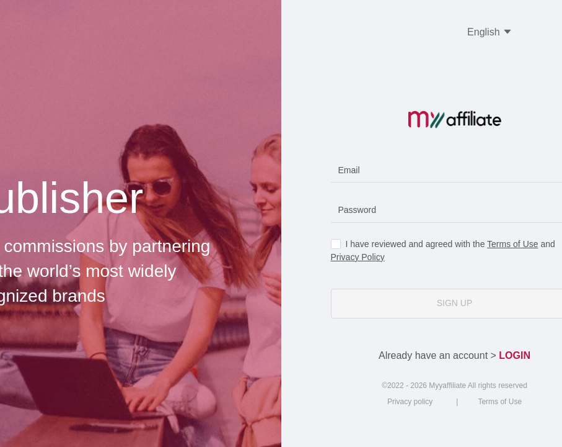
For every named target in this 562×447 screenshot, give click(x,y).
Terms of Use (512, 244)
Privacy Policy (358, 257)
